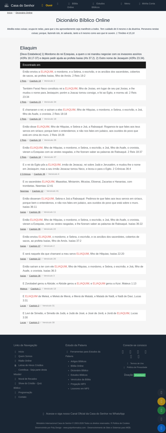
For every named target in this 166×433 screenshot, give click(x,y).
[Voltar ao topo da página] (161, 393)
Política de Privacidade (135, 367)
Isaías (23, 212)
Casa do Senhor (19, 5)
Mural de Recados (25, 379)
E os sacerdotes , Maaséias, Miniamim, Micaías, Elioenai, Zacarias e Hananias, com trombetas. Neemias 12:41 (77, 183)
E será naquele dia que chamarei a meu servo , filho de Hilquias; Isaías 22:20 (73, 253)
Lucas (23, 305)
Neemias (24, 191)
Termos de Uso (135, 363)
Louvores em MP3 (80, 388)
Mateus (23, 288)
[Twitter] (138, 351)
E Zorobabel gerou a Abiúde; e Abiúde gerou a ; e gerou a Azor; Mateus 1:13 (79, 283)
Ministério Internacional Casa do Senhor (54, 423)
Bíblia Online (72, 5)
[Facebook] (123, 351)
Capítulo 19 (35, 81)
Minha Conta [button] (146, 3)
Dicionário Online (24, 12)
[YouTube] (145, 351)
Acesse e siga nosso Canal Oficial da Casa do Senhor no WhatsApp (82, 413)
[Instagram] (130, 351)
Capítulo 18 (35, 119)
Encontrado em (31, 65)
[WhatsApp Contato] (131, 356)
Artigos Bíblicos (78, 361)
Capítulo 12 (37, 191)
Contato (20, 397)
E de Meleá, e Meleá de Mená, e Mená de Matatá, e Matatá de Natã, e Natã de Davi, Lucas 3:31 (82, 298)
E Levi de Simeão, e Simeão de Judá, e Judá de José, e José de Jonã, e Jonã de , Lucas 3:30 (80, 315)
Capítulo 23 (35, 102)
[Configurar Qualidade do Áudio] (161, 419)
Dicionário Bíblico (79, 370)
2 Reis (23, 81)
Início (9, 12)
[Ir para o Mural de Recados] (161, 401)
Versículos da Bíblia (81, 379)
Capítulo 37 (35, 246)
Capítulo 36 (39, 174)
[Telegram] (139, 356)
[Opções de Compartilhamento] (161, 410)
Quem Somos (23, 356)
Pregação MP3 (78, 384)
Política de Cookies (121, 423)
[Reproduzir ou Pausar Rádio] (161, 428)
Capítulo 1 (35, 288)
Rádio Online (23, 360)
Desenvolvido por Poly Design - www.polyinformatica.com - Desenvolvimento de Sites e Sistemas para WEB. (83, 428)
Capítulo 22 (35, 259)
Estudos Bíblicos (98, 5)
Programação (23, 392)
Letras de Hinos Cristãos (28, 365)
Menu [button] (125, 3)
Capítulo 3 (34, 305)
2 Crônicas (25, 174)
